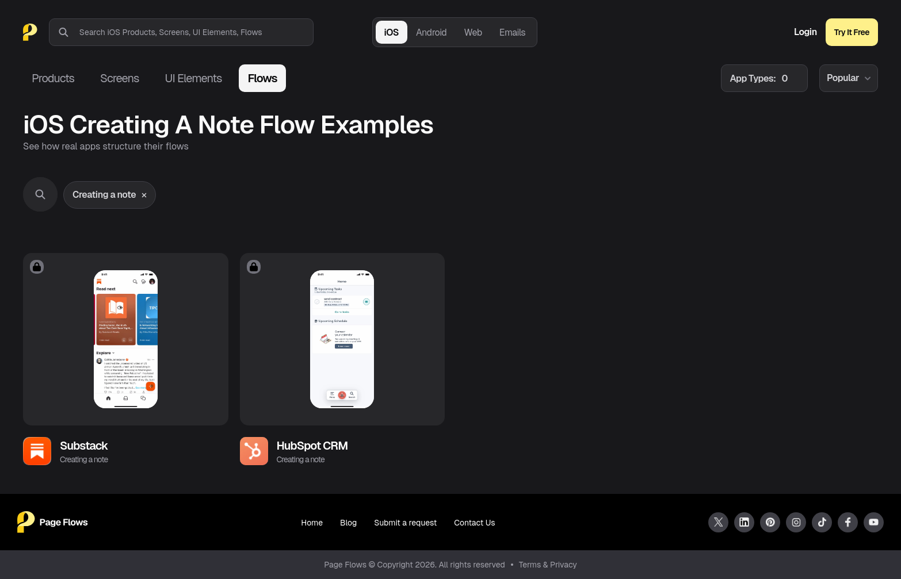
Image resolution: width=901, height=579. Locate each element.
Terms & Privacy (548, 564)
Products (53, 78)
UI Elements (193, 78)
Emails (512, 32)
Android (431, 32)
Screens (119, 78)
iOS (391, 32)
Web (473, 32)
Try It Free (851, 32)
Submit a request (405, 522)
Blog (348, 522)
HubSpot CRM (312, 445)
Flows (262, 78)
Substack (84, 445)
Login (805, 32)
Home (312, 522)
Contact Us (474, 522)
